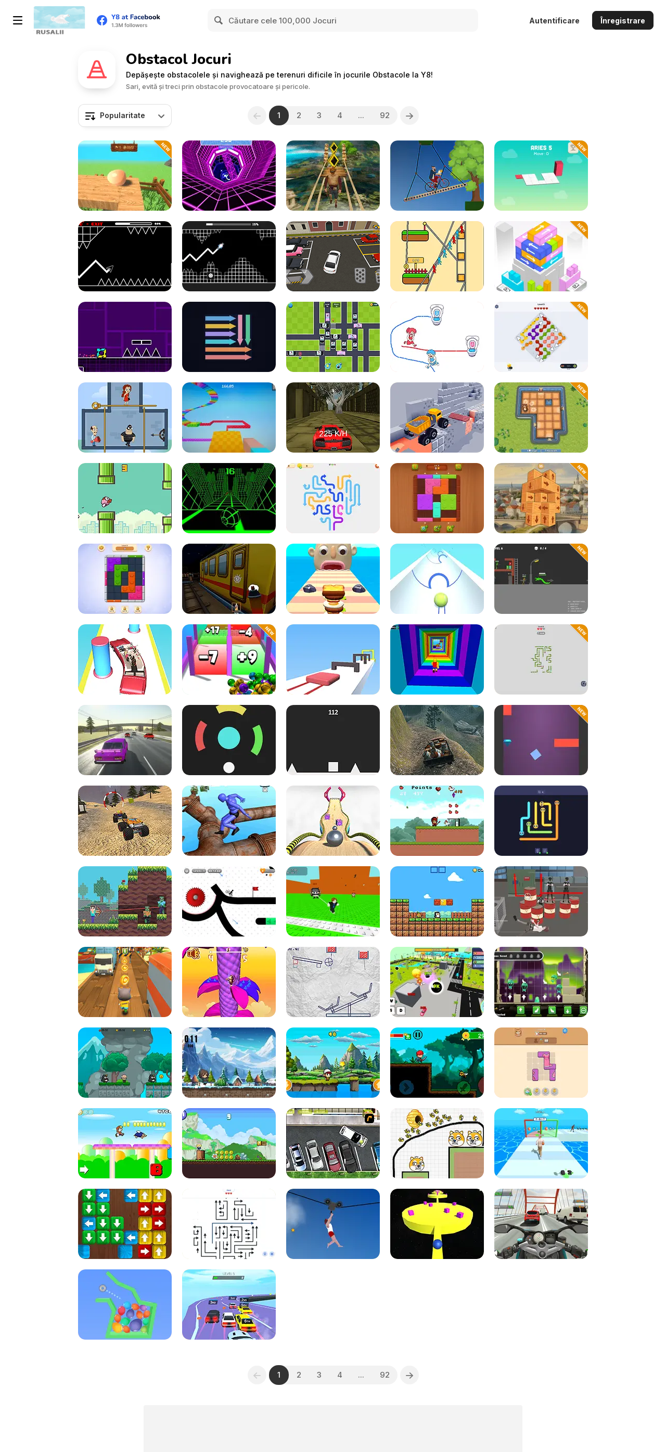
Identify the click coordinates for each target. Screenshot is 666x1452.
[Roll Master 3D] (229, 659)
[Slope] (229, 498)
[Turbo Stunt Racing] (229, 1304)
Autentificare (554, 20)
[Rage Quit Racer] (229, 175)
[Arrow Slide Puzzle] (333, 498)
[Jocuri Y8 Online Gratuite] (59, 20)
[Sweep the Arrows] (229, 337)
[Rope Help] (437, 256)
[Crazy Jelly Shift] (333, 659)
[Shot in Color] (229, 740)
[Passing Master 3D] (541, 1143)
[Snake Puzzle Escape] (541, 659)
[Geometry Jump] (125, 337)
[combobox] (125, 115)
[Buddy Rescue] (333, 1062)
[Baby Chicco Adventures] (437, 901)
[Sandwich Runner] (333, 579)
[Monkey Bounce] (229, 982)
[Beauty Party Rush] (125, 659)
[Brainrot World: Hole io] (437, 982)
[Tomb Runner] (333, 175)
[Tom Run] (125, 982)
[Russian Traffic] (125, 740)
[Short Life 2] (333, 1224)
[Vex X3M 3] (229, 901)
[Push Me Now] (437, 1224)
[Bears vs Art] (541, 417)
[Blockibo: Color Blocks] (125, 579)
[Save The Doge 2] (437, 1143)
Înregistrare (622, 20)
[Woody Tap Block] (125, 1224)
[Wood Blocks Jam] (437, 498)
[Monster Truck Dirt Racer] (125, 821)
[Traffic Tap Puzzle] (333, 337)
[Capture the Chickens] (437, 821)
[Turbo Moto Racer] (541, 1224)
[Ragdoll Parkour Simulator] (229, 821)
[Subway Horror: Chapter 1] (229, 579)
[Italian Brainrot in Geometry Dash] (229, 256)
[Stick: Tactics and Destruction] (541, 579)
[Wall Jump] (541, 740)
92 (385, 115)
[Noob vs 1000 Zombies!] (125, 901)
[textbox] (125, 115)
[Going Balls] (333, 821)
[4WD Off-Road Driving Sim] (437, 740)
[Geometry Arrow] (125, 256)
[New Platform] (125, 1143)
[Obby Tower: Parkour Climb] (437, 659)
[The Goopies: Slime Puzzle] (541, 982)
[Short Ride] (437, 175)
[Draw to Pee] (437, 337)
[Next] (409, 115)
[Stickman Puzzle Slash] (333, 982)
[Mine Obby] (229, 417)
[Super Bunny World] (229, 1143)
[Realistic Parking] (333, 256)
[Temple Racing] (333, 417)
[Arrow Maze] (229, 1224)
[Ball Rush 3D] (437, 579)
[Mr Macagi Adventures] (125, 1062)
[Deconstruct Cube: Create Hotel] (541, 498)
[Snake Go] (541, 821)
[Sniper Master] (541, 901)
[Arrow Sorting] (541, 337)
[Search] (219, 20)
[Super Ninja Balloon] (125, 1304)
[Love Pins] (125, 417)
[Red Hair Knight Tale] (437, 1062)
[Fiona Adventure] (229, 1062)
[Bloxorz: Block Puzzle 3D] (541, 175)
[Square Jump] (333, 740)
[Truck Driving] (437, 417)
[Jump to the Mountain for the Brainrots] (333, 901)
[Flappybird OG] (125, 498)
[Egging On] (125, 175)
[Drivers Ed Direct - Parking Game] (333, 1143)
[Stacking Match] (541, 256)
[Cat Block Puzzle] (541, 1062)
